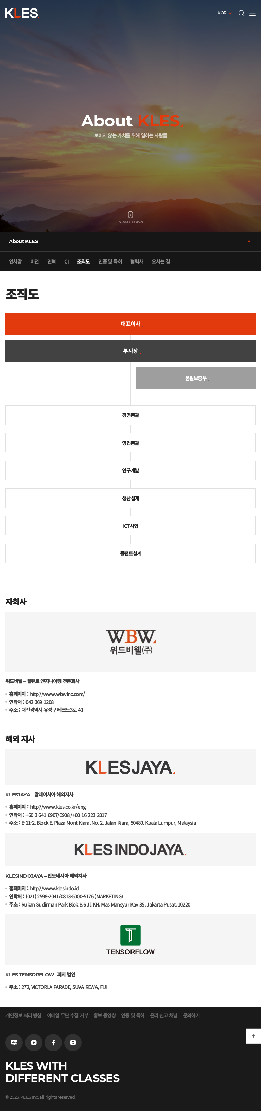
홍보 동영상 (104, 1015)
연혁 (51, 261)
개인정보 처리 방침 (23, 1015)
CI (66, 261)
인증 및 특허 (110, 261)
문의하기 (191, 1015)
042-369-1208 (39, 701)
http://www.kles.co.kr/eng (58, 806)
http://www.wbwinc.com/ (57, 693)
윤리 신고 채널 (163, 1015)
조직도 (83, 261)
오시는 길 (161, 261)
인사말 (15, 261)
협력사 (136, 261)
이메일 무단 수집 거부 (67, 1015)
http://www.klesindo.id (54, 888)
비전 (34, 261)
